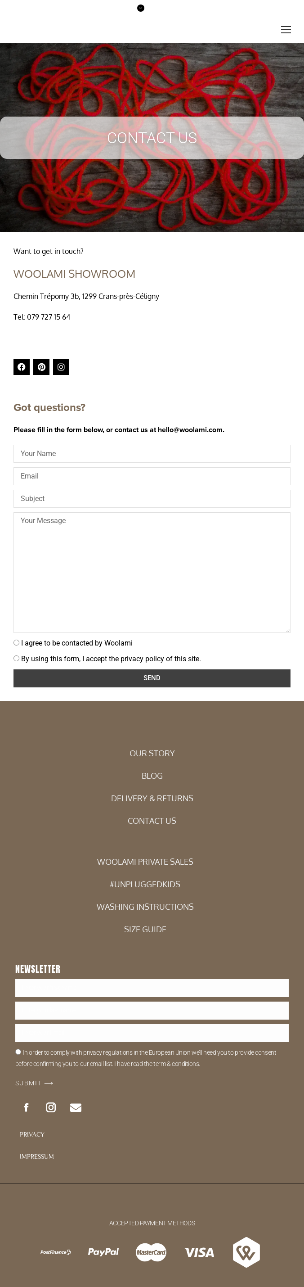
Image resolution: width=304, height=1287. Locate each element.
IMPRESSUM (37, 1156)
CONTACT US (152, 821)
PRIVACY (32, 1134)
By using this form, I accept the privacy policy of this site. (111, 659)
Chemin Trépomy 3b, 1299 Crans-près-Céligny (86, 296)
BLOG (152, 776)
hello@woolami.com (190, 429)
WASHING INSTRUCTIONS (145, 907)
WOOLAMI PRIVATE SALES (145, 862)
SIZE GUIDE (145, 929)
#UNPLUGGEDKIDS (145, 884)
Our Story (152, 753)
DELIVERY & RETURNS (152, 798)
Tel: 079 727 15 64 (41, 316)
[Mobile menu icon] (286, 30)
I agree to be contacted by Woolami (77, 643)
